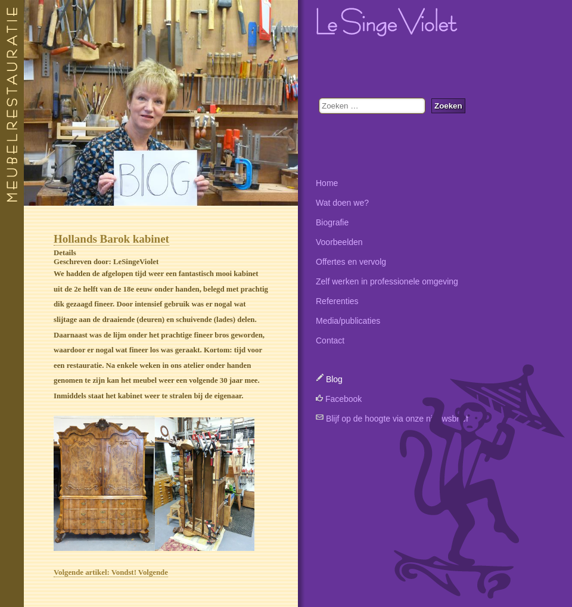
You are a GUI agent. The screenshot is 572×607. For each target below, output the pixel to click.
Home (327, 183)
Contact (330, 340)
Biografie (332, 222)
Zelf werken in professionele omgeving (387, 281)
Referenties (337, 301)
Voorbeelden (339, 242)
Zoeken (448, 105)
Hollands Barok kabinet (111, 239)
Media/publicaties (348, 321)
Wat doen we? (342, 203)
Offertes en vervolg (351, 262)
